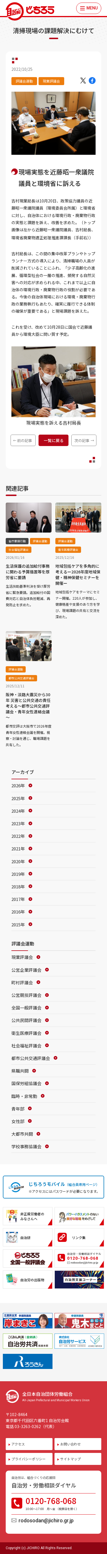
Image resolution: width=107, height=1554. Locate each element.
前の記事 (24, 440)
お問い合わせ (70, 1443)
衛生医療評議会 (68, 549)
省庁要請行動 (17, 541)
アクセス (18, 1443)
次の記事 (81, 440)
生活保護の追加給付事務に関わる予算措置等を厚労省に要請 (28, 571)
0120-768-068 (58, 1503)
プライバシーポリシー (28, 1458)
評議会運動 (24, 81)
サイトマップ (70, 1458)
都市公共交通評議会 (21, 678)
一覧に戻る (54, 440)
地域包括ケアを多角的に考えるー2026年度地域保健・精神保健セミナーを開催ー (77, 574)
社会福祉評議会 (19, 549)
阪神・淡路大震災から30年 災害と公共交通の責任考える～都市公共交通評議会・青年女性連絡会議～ (28, 706)
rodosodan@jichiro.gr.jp (46, 1520)
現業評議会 (51, 81)
